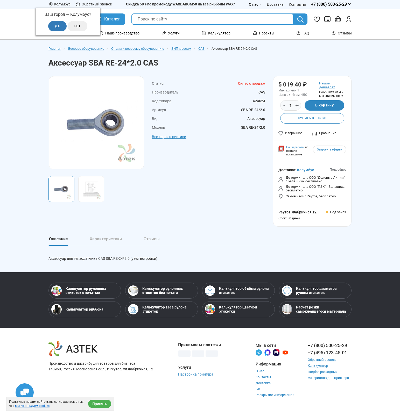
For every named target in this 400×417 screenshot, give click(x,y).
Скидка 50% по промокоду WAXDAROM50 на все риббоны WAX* (180, 4)
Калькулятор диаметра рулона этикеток (309, 291)
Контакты (263, 377)
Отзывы (342, 33)
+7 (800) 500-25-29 (327, 345)
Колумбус (305, 170)
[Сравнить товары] (327, 19)
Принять (99, 404)
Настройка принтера (195, 374)
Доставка (263, 383)
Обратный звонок (94, 4)
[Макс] (267, 353)
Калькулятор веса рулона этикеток (157, 309)
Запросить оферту (329, 149)
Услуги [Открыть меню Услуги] (171, 33)
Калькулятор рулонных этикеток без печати (155, 291)
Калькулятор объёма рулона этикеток (237, 291)
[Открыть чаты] (25, 392)
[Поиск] (300, 19)
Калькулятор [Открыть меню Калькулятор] (216, 33)
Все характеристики (169, 137)
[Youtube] (285, 353)
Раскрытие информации (275, 395)
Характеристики (106, 238)
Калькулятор (318, 366)
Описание (58, 238)
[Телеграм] (259, 353)
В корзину (324, 105)
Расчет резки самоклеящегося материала (314, 309)
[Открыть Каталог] (108, 19)
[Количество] (290, 105)
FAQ (302, 33)
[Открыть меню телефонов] (331, 4)
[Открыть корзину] (338, 19)
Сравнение (324, 133)
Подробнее (338, 169)
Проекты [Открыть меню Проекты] (263, 33)
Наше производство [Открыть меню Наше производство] (119, 33)
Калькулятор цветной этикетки (231, 309)
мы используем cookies (32, 406)
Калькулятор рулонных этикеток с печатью (78, 291)
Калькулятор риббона (77, 309)
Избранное (290, 133)
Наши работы (295, 147)
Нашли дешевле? (327, 85)
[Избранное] (317, 19)
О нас (260, 371)
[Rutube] (276, 353)
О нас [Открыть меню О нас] (255, 4)
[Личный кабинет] (349, 19)
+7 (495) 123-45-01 (327, 353)
